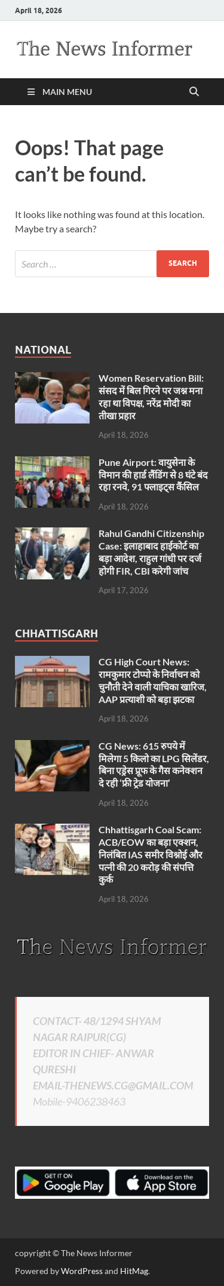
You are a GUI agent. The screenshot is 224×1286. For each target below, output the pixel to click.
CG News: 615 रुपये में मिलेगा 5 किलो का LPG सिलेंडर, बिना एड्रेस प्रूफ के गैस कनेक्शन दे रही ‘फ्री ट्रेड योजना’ (154, 764)
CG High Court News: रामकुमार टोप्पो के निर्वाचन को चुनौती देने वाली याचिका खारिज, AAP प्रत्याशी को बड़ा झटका (153, 680)
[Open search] (194, 92)
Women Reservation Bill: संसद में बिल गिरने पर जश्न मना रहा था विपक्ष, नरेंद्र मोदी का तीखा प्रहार (151, 396)
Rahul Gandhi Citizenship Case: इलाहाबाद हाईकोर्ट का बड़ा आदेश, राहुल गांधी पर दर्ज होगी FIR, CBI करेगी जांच (151, 551)
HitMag (134, 1271)
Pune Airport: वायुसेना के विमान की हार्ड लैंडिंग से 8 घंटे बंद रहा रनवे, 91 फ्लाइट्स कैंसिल (153, 474)
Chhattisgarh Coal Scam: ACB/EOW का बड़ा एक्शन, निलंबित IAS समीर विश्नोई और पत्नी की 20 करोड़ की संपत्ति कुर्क (150, 854)
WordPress (82, 1271)
